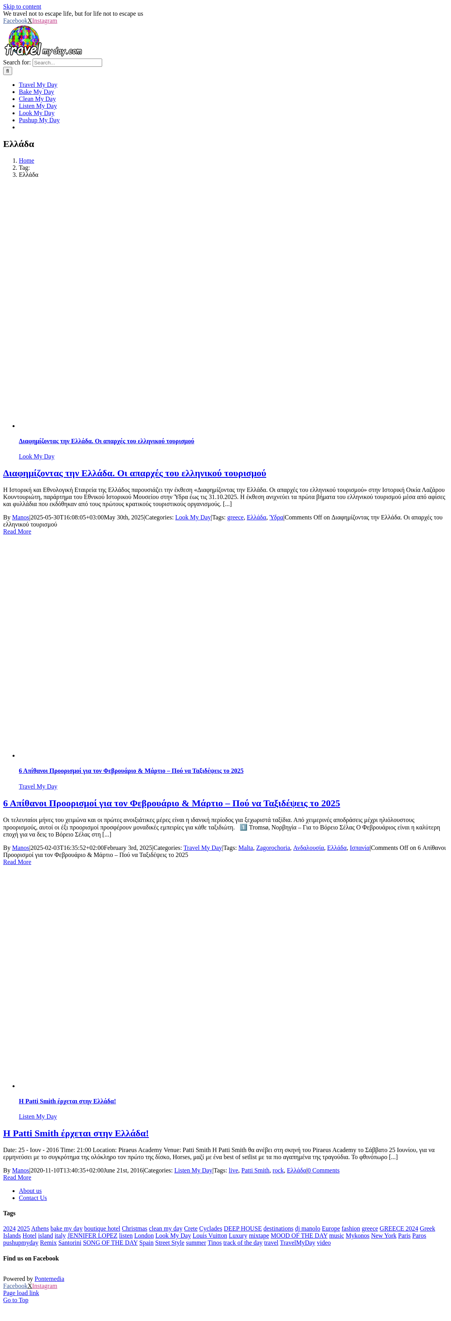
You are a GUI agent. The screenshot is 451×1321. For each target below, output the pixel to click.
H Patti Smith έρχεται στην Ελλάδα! (67, 1101)
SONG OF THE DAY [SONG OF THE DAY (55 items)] (110, 1242)
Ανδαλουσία (308, 847)
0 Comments (323, 1170)
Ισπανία (359, 847)
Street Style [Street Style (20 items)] (169, 1242)
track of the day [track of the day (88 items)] (242, 1242)
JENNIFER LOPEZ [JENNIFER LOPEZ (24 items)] (93, 1235)
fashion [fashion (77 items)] (351, 1228)
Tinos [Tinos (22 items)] (215, 1242)
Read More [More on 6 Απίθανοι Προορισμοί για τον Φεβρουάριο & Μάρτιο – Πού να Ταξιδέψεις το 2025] (17, 862)
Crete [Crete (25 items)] (191, 1228)
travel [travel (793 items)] (271, 1242)
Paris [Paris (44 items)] (404, 1235)
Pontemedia (49, 1278)
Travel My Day (38, 786)
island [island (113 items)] (45, 1235)
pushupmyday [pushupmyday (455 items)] (20, 1242)
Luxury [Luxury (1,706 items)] (238, 1235)
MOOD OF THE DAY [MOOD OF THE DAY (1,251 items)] (299, 1235)
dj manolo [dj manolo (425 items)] (307, 1228)
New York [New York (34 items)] (383, 1235)
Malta (245, 847)
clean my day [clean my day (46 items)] (165, 1228)
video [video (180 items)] (324, 1242)
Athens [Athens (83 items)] (40, 1228)
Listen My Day (38, 1116)
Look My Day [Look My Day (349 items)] (173, 1235)
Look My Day (37, 456)
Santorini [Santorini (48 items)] (69, 1242)
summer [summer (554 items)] (196, 1242)
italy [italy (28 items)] (60, 1235)
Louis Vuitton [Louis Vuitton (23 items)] (209, 1235)
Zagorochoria (273, 847)
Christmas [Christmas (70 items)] (134, 1228)
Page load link (21, 1293)
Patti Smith (255, 1170)
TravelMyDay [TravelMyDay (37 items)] (297, 1242)
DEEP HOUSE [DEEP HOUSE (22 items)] (243, 1228)
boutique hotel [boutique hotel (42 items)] (102, 1228)
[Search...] (67, 63)
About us (30, 1190)
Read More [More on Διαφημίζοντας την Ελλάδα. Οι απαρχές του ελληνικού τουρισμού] (17, 531)
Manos (20, 517)
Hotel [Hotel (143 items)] (29, 1235)
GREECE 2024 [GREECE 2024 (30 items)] (399, 1228)
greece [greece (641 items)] (370, 1228)
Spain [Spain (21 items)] (146, 1242)
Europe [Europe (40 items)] (331, 1228)
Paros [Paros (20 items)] (419, 1235)
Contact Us (33, 1197)
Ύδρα (277, 517)
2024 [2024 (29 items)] (9, 1228)
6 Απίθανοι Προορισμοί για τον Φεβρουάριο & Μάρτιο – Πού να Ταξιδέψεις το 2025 (131, 770)
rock (278, 1170)
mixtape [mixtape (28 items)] (259, 1235)
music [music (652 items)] (336, 1235)
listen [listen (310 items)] (126, 1235)
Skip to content (22, 6)
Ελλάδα (256, 517)
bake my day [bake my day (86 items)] (66, 1228)
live (233, 1170)
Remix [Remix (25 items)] (48, 1242)
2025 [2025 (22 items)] (23, 1228)
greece (235, 517)
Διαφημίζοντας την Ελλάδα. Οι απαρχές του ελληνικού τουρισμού (106, 441)
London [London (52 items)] (144, 1235)
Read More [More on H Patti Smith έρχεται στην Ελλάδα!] (17, 1177)
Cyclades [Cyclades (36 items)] (210, 1228)
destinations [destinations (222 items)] (278, 1228)
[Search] (7, 71)
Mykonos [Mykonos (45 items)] (357, 1235)
